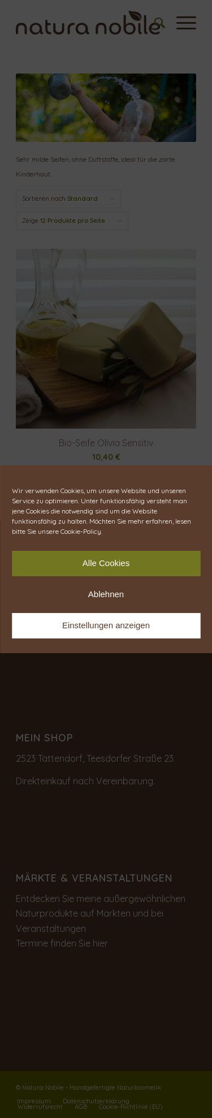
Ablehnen (106, 594)
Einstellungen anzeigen (106, 625)
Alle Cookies (106, 563)
